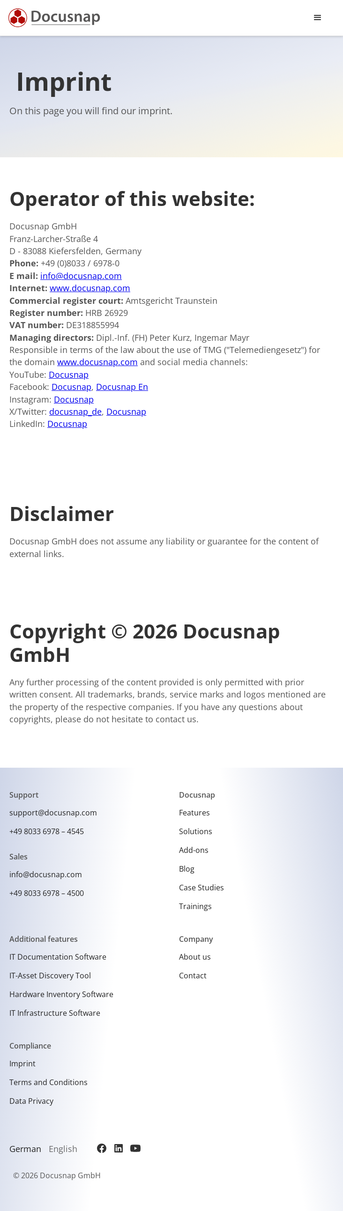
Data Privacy (31, 1101)
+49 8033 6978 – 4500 (46, 893)
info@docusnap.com (81, 275)
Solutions (195, 831)
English (63, 1148)
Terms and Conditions (48, 1082)
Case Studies (201, 887)
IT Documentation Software (57, 957)
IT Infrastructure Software (54, 1013)
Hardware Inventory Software (61, 994)
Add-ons (194, 850)
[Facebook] (101, 1148)
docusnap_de (75, 411)
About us (195, 957)
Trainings (195, 906)
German (25, 1148)
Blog (186, 869)
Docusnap (69, 374)
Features (194, 812)
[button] (318, 18)
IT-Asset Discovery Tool (50, 975)
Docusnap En (122, 386)
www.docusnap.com (90, 288)
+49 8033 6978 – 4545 (46, 831)
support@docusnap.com (53, 812)
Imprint (22, 1063)
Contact (193, 975)
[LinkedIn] (118, 1148)
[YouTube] (135, 1148)
